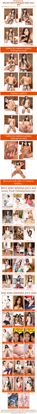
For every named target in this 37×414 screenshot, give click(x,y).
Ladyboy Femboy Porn (18, 384)
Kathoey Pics (7, 335)
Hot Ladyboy (18, 335)
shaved (18, 6)
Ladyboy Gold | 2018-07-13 (7, 201)
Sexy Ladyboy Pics (18, 319)
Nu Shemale (29, 303)
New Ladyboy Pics (18, 368)
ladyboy (34, 6)
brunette (29, 6)
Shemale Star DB (29, 352)
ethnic (14, 6)
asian (11, 6)
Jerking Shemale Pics (24, 400)
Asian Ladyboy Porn (18, 303)
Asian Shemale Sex (29, 384)
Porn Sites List (7, 352)
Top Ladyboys (7, 319)
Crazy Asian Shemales (29, 336)
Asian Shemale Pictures (7, 303)
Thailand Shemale (29, 368)
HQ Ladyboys (7, 368)
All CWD (18, 352)
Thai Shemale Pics (7, 384)
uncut (25, 6)
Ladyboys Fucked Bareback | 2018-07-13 (29, 201)
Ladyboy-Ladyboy (19, 93)
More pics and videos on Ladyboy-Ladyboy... (18, 182)
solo (22, 6)
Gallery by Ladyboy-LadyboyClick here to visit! (18, 49)
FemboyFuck (18, 1)
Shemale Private (29, 319)
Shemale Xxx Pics (13, 400)
